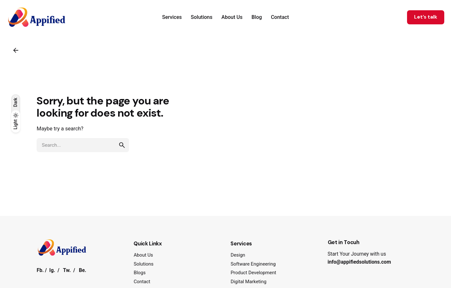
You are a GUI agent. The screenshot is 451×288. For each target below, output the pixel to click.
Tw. (67, 270)
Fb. (40, 270)
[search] (122, 145)
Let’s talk (425, 17)
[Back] (16, 50)
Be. (82, 270)
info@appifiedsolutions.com (359, 262)
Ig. (52, 270)
